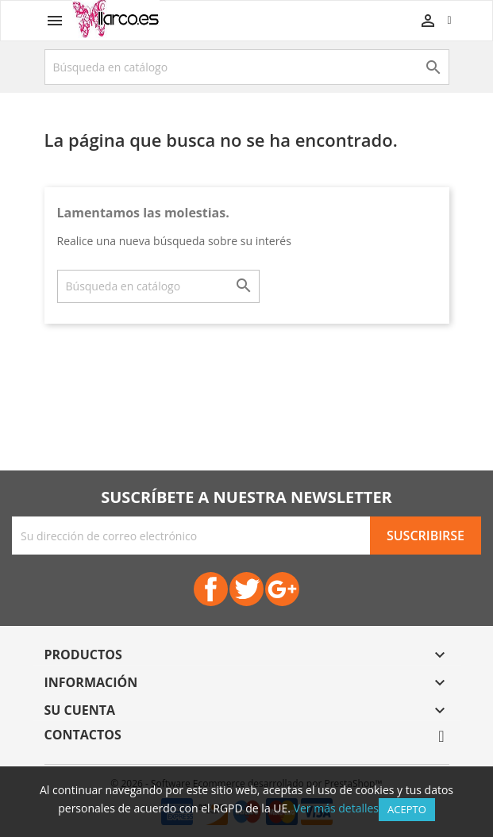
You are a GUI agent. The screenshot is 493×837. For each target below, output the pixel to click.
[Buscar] (246, 67)
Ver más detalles (336, 808)
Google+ (282, 589)
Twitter (246, 589)
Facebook (211, 589)
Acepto (406, 809)
